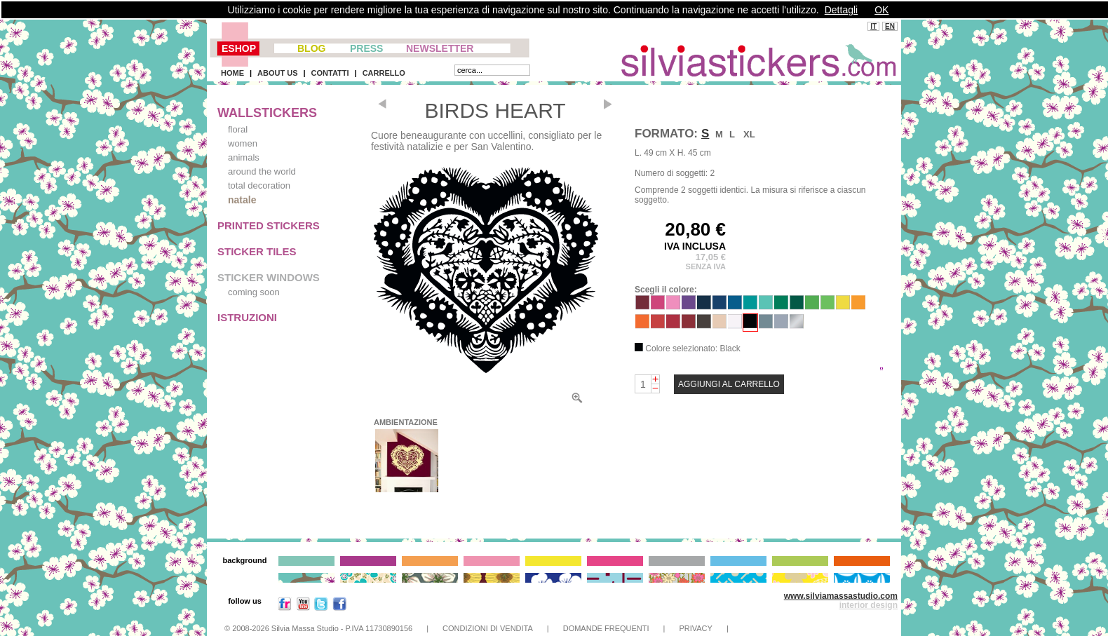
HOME (232, 73)
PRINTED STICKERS (268, 225)
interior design (868, 605)
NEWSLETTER (439, 48)
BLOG (311, 48)
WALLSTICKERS (267, 113)
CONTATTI (330, 73)
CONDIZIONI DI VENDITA (487, 628)
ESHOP (239, 48)
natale (242, 199)
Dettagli (841, 9)
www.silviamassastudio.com (841, 596)
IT (873, 26)
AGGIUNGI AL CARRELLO (729, 384)
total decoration (259, 185)
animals (243, 157)
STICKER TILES (257, 251)
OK (881, 9)
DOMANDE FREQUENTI (606, 628)
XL (749, 134)
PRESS (366, 48)
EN (890, 26)
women (242, 143)
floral (238, 129)
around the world (262, 171)
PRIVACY (695, 628)
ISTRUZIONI (247, 317)
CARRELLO (384, 73)
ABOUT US (277, 73)
